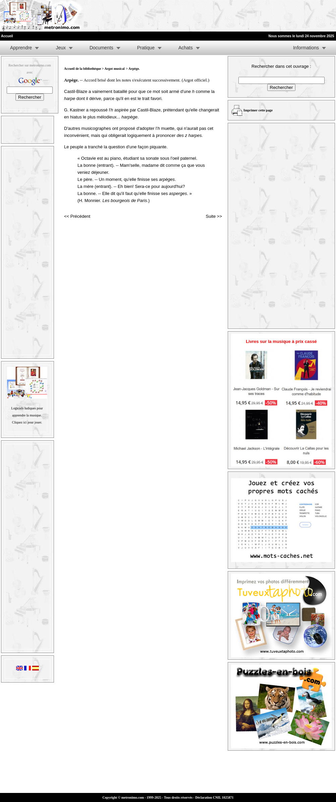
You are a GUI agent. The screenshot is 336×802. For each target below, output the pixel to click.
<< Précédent (77, 216)
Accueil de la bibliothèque (82, 68)
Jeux (61, 47)
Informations (306, 47)
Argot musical (114, 68)
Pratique (146, 47)
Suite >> (214, 216)
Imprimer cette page (258, 110)
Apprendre (21, 47)
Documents (101, 47)
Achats (185, 47)
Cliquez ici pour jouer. (27, 422)
